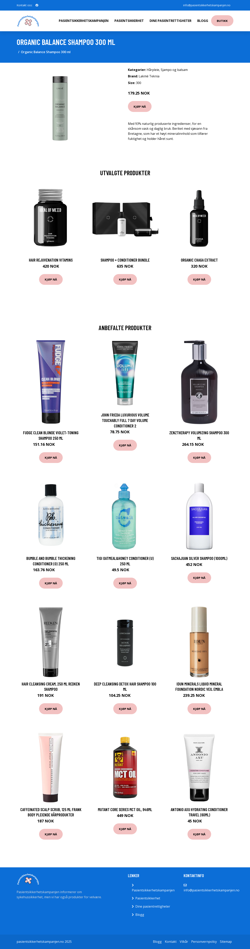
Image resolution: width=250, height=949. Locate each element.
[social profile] (37, 5)
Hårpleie (153, 70)
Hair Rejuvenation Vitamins (51, 259)
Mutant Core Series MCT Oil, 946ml (125, 809)
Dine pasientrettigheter (170, 21)
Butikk (222, 21)
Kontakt (171, 941)
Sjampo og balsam (174, 70)
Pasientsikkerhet (129, 21)
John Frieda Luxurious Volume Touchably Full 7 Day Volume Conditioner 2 (125, 420)
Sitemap (226, 941)
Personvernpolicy (204, 941)
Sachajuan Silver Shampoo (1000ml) (199, 558)
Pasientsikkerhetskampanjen (84, 21)
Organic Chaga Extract (199, 259)
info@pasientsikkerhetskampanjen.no (206, 5)
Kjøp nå (140, 106)
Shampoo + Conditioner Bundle (125, 259)
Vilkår (184, 941)
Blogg (202, 21)
